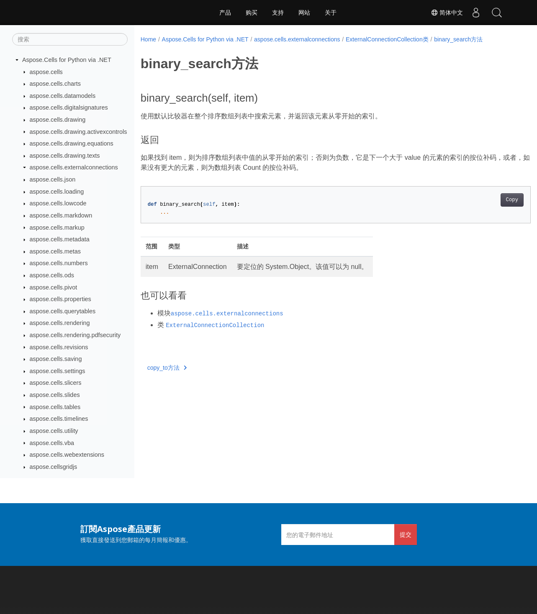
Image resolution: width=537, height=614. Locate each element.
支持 (278, 12)
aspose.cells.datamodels (63, 95)
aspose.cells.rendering (60, 323)
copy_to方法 (167, 367)
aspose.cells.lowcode (58, 203)
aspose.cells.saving (56, 359)
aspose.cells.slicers (56, 382)
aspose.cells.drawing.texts (65, 155)
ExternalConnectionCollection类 (387, 39)
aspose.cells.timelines (59, 418)
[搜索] (70, 39)
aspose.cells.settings (57, 371)
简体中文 (447, 12)
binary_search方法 (458, 39)
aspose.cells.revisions (59, 347)
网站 (304, 12)
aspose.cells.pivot (53, 287)
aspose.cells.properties (60, 299)
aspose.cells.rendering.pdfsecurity (75, 335)
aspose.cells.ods (52, 275)
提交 (405, 534)
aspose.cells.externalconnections (74, 167)
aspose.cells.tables (55, 407)
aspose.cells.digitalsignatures (69, 107)
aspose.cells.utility (54, 430)
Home (148, 39)
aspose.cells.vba (52, 443)
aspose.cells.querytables (63, 311)
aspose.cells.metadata (60, 239)
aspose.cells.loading (57, 191)
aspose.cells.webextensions (67, 454)
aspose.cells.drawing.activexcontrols (78, 131)
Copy (485, 200)
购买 (251, 12)
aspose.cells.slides (55, 394)
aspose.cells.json (53, 179)
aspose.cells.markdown (61, 215)
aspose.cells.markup (57, 227)
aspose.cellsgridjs (53, 466)
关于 (331, 12)
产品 (225, 12)
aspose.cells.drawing (58, 119)
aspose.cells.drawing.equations (71, 143)
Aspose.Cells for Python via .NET (66, 59)
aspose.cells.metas (55, 251)
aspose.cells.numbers (59, 263)
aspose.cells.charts (55, 83)
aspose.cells (46, 72)
